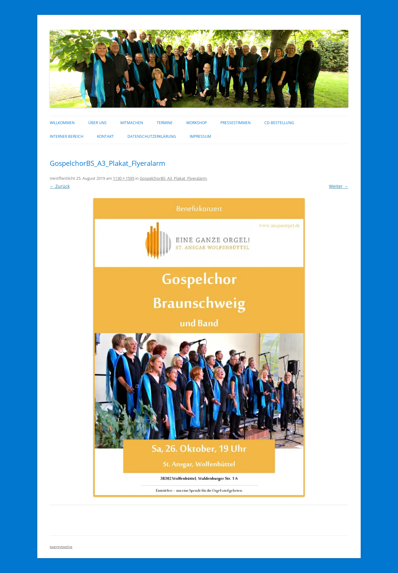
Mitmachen (131, 122)
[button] (199, 347)
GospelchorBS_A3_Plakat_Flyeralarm (173, 178)
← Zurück (60, 186)
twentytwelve (61, 546)
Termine (165, 122)
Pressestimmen (235, 122)
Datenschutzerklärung (151, 136)
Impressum (200, 136)
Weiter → (338, 186)
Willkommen (62, 122)
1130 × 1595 (123, 178)
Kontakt (105, 136)
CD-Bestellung (279, 122)
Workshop (196, 122)
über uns (97, 122)
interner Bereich (66, 136)
